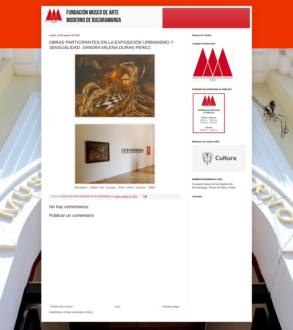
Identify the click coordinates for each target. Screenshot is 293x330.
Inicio (117, 306)
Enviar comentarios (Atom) (78, 312)
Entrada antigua (170, 306)
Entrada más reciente (61, 306)
